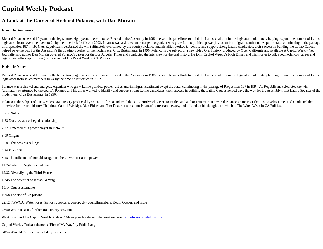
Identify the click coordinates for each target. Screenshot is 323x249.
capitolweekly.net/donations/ (143, 217)
